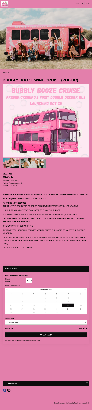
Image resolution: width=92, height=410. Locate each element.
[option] (13, 163)
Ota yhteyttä (12, 383)
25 (80, 309)
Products (6, 72)
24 (68, 309)
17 (68, 305)
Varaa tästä (46, 335)
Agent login (85, 403)
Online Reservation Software (63, 403)
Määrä (15, 280)
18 (80, 305)
